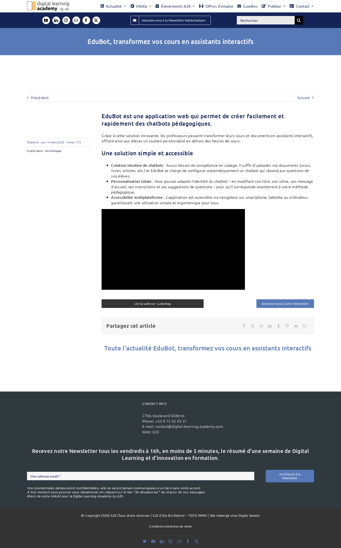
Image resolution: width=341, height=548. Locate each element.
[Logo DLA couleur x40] (48, 3)
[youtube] (46, 20)
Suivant (303, 97)
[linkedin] (56, 20)
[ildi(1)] (113, 410)
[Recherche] (299, 20)
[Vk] (296, 326)
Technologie (53, 151)
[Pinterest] (287, 326)
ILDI (155, 431)
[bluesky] (144, 541)
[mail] (76, 20)
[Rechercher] (266, 20)
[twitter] (96, 20)
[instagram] (66, 20)
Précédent (40, 97)
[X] (252, 326)
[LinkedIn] (269, 326)
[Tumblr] (278, 326)
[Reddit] (261, 326)
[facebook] (86, 20)
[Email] (304, 326)
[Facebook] (244, 326)
